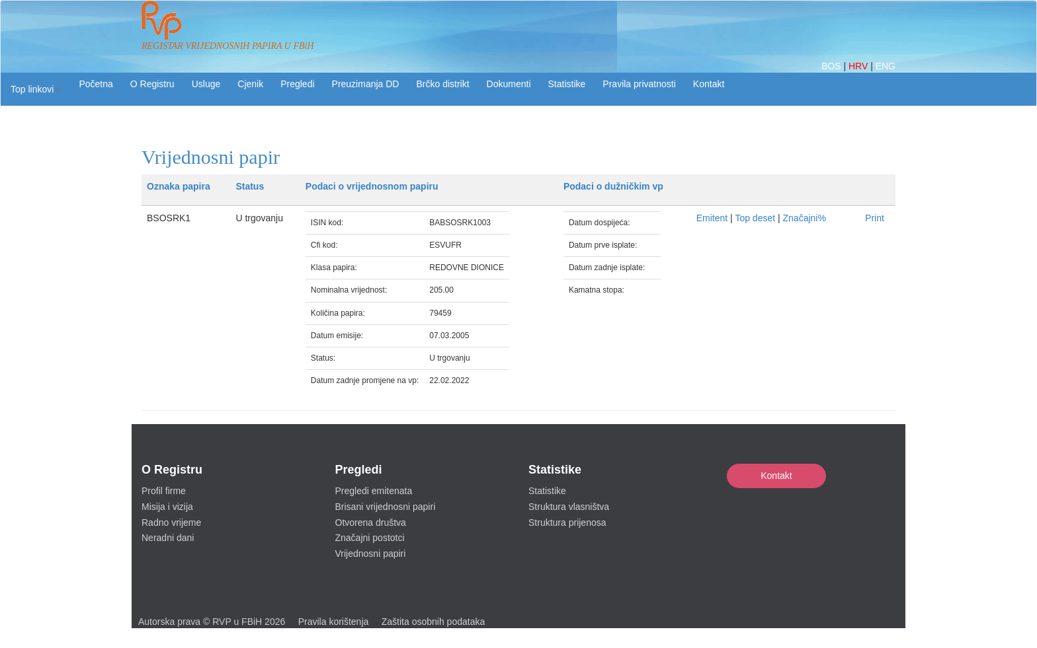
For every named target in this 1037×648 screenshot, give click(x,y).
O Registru (152, 84)
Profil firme (164, 491)
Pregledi (297, 84)
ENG (885, 66)
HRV (859, 66)
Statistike (567, 84)
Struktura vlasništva (568, 506)
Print (874, 218)
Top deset (755, 218)
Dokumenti (509, 84)
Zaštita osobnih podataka (433, 621)
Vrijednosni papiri (370, 553)
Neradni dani (168, 537)
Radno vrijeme (171, 522)
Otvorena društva (370, 522)
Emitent (711, 218)
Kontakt (776, 475)
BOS (832, 66)
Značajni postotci (370, 537)
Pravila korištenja (333, 621)
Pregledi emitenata (374, 491)
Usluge (206, 84)
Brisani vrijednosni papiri (385, 506)
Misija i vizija (167, 506)
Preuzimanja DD (365, 84)
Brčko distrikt (442, 84)
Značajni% (804, 218)
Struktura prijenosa (567, 522)
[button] (35, 89)
